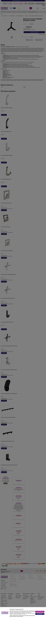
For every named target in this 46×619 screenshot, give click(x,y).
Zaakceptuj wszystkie (39, 611)
